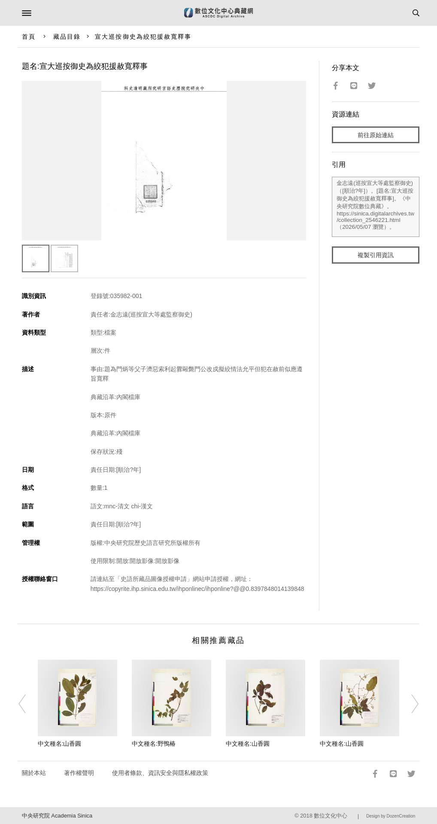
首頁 (29, 36)
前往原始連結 (376, 135)
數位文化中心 (330, 815)
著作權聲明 (79, 772)
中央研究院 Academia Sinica (57, 815)
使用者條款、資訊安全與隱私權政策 (160, 772)
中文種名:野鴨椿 (154, 743)
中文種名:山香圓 (60, 743)
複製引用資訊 (376, 255)
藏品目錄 (67, 36)
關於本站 (34, 772)
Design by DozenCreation (390, 816)
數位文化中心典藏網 (218, 13)
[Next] (409, 704)
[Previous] (27, 704)
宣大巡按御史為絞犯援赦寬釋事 (143, 36)
